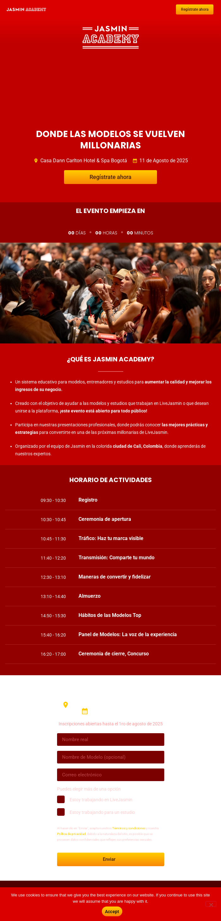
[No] (211, 904)
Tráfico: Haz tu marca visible (111, 538)
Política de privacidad (71, 834)
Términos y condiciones (128, 828)
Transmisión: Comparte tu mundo (116, 558)
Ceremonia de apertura (105, 519)
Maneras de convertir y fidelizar (115, 577)
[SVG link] (26, 9)
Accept (112, 911)
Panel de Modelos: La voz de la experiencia (128, 634)
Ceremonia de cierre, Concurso (114, 654)
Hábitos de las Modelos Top (110, 615)
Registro (88, 500)
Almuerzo (90, 596)
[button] (143, 500)
